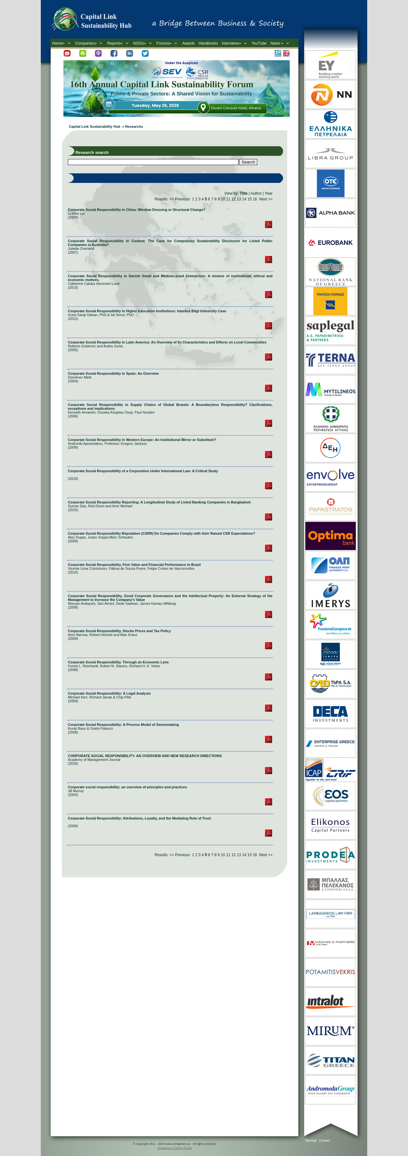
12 (233, 199)
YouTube (258, 43)
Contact (324, 1140)
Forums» (166, 43)
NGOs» (141, 43)
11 (228, 199)
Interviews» (233, 43)
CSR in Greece (98, 20)
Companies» (87, 43)
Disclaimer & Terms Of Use (174, 1148)
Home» (60, 43)
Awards (188, 43)
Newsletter (61, 56)
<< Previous (180, 199)
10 (223, 199)
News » (279, 43)
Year (269, 193)
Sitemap (311, 1140)
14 (244, 199)
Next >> (266, 199)
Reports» (116, 43)
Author (256, 193)
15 (249, 199)
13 (239, 199)
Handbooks (208, 43)
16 (255, 199)
